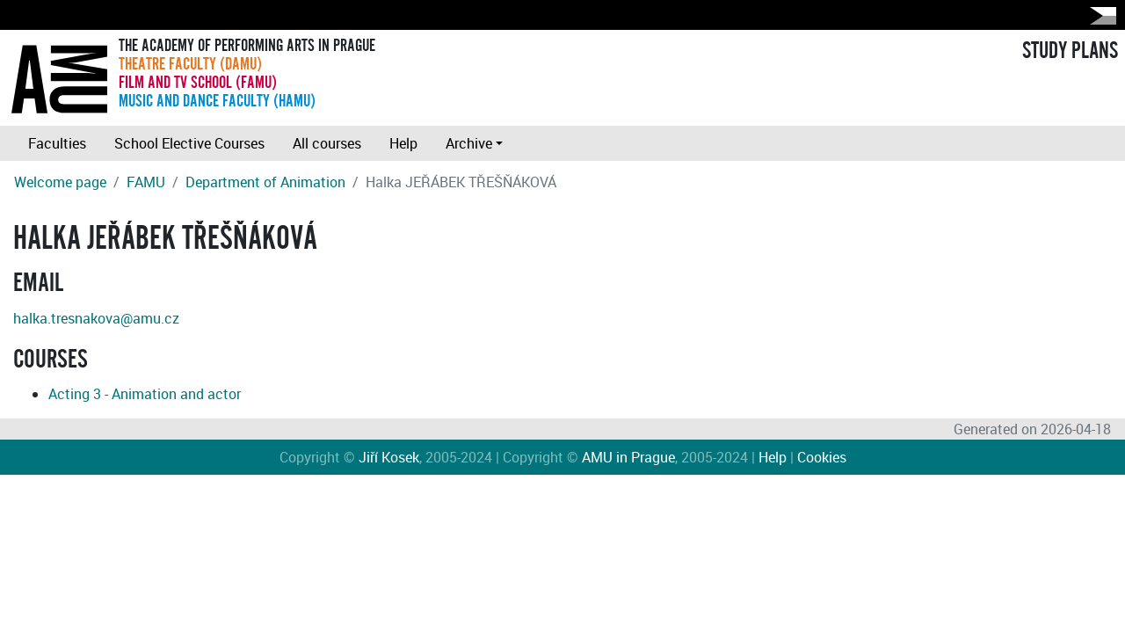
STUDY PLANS (1070, 51)
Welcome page (60, 182)
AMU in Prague (628, 457)
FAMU (146, 182)
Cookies (821, 457)
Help (403, 143)
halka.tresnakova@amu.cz (96, 318)
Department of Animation (265, 182)
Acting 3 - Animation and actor (144, 394)
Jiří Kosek (389, 457)
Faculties (57, 143)
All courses (327, 143)
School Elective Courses (189, 143)
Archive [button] (469, 143)
